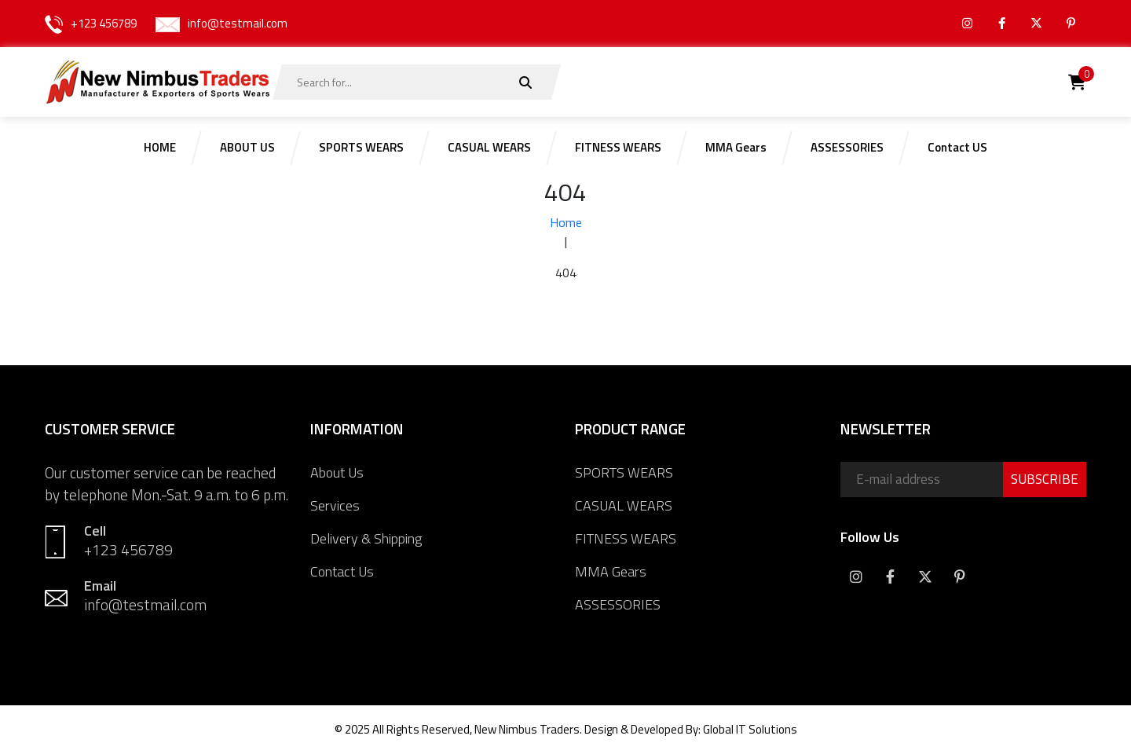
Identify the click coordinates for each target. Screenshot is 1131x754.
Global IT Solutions (750, 729)
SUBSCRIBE (1044, 479)
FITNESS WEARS (625, 538)
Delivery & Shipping (366, 538)
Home (566, 222)
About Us (337, 472)
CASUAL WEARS (623, 505)
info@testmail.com (237, 23)
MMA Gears (610, 571)
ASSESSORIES (618, 604)
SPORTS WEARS (624, 472)
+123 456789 (104, 23)
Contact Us (342, 571)
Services (335, 505)
